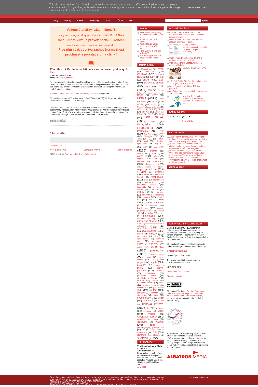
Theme (53, 385)
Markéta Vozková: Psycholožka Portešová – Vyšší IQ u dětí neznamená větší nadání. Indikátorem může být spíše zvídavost (188, 153)
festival (140, 177)
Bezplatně (149, 71)
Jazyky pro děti (154, 93)
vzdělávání (142, 322)
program (141, 262)
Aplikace (148, 69)
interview (146, 197)
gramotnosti (158, 180)
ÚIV (143, 330)
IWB (150, 90)
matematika (149, 215)
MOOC (140, 95)
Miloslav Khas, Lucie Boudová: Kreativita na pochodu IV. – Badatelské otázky (194, 99)
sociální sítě (142, 287)
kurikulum (149, 213)
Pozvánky (94, 20)
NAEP (161, 99)
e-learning (141, 172)
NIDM (143, 101)
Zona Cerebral (96, 385)
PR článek (154, 117)
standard (141, 293)
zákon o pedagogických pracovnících (150, 326)
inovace (160, 192)
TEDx (150, 139)
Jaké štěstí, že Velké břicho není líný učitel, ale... (149, 46)
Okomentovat (56, 145)
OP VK (161, 109)
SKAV (160, 134)
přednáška (150, 273)
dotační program (144, 167)
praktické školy (156, 254)
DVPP (152, 77)
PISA (161, 114)
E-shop (143, 367)
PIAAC (140, 114)
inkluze (141, 192)
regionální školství (145, 283)
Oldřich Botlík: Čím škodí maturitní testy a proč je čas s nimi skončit (189, 82)
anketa (140, 153)
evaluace (145, 174)
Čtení (120, 20)
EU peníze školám (154, 82)
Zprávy (55, 20)
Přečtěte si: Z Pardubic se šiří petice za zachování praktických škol (89, 71)
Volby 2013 (158, 143)
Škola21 (156, 335)
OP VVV (145, 112)
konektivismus (151, 206)
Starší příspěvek (125, 150)
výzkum (160, 321)
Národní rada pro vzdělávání (148, 107)
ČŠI (155, 332)
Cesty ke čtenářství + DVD (194, 68)
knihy (140, 202)
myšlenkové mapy (152, 224)
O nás (132, 20)
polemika (157, 246)
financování (157, 177)
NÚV (153, 104)
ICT (161, 86)
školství (69, 78)
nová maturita (148, 231)
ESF (161, 79)
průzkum (160, 271)
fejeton (157, 174)
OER (151, 109)
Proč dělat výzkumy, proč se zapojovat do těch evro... (151, 57)
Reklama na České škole (178, 272)
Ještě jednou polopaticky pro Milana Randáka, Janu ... (151, 34)
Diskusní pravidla (174, 276)
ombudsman (142, 236)
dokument (158, 161)
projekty (141, 265)
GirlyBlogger (113, 385)
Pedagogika (143, 124)
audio (154, 153)
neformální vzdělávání (147, 226)
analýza (153, 151)
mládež (139, 224)
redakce (155, 280)
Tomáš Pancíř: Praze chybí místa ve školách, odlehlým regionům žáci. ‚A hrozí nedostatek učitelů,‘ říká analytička (187, 146)
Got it (207, 7)
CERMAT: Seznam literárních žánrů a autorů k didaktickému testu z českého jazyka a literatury (186, 34)
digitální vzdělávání (147, 159)
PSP (153, 121)
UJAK (145, 141)
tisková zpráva (152, 304)
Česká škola (187, 121)
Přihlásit (204, 377)
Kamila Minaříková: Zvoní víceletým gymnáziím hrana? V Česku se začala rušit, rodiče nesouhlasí (188, 159)
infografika (141, 187)
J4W (134, 385)
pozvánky (156, 250)
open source (143, 239)
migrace (155, 218)
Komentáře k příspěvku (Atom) (82, 154)
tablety (160, 298)
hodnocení (149, 182)
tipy (162, 301)
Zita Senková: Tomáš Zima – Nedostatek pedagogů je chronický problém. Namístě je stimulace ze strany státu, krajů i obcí (188, 139)
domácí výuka (152, 164)
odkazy (153, 233)
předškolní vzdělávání (147, 278)
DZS (162, 77)
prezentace (146, 257)
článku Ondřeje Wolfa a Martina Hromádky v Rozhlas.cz (76, 94)
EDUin (146, 79)
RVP (161, 131)
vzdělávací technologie (147, 319)
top (148, 308)
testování (148, 300)
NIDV (154, 101)
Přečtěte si (60, 78)
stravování (141, 295)
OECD (140, 109)
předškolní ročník (146, 276)
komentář (159, 202)
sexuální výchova (150, 285)
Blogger (194, 377)
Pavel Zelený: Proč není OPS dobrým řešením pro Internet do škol (185, 41)
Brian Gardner (65, 385)
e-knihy (153, 169)
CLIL (157, 74)
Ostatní (158, 112)
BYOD (161, 69)
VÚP (145, 147)
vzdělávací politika (147, 316)
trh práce (159, 308)
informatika (154, 189)
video (160, 311)
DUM (140, 77)
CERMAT (142, 74)
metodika (141, 218)
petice (139, 247)
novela (160, 228)
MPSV (155, 95)
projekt (153, 262)
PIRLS (150, 114)
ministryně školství (147, 221)
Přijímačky (142, 131)
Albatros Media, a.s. (178, 251)
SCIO (147, 133)
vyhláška (151, 314)
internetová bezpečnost (153, 195)
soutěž (152, 290)
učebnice (147, 311)
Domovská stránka (92, 150)
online (155, 236)
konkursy (159, 208)
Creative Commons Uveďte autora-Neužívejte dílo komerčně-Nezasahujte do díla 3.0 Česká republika (185, 293)
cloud (156, 156)
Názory (67, 20)
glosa (146, 180)
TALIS (139, 139)
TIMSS (161, 139)
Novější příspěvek (58, 150)
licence (161, 213)
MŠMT (108, 20)
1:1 (138, 69)
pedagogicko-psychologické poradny (150, 242)
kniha (151, 199)
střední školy (144, 297)
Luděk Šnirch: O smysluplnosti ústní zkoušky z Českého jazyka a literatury (195, 48)
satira (161, 283)
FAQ (147, 86)
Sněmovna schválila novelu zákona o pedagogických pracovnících (185, 59)
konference (143, 208)
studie (155, 295)
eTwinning (159, 172)
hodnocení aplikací (147, 185)
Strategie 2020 (151, 136)
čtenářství (141, 335)
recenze (140, 280)
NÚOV (140, 104)
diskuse (140, 161)
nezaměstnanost (144, 228)
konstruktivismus (146, 211)
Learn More (194, 7)
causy (140, 156)
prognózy (154, 260)
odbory (140, 234)
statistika (154, 293)
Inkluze (80, 20)
